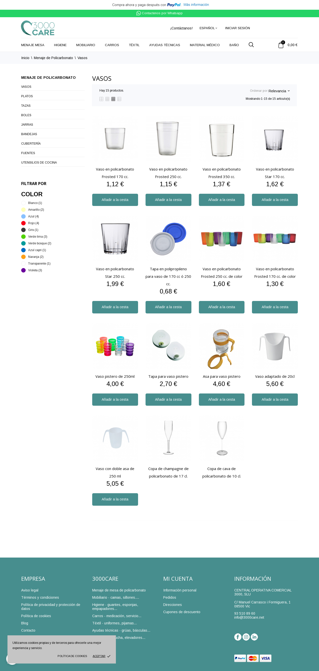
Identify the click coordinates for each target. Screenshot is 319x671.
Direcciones (172, 605)
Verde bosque (39, 243)
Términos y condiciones (40, 597)
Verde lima (37, 236)
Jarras (27, 124)
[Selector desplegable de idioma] (209, 28)
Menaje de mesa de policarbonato (119, 590)
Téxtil (134, 45)
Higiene (60, 45)
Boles (26, 115)
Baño (234, 45)
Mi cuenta (178, 578)
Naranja (36, 257)
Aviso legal (29, 590)
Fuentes (28, 153)
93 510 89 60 (244, 613)
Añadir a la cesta (115, 200)
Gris (33, 230)
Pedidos (169, 597)
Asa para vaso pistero (221, 376)
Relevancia (279, 91)
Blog (24, 623)
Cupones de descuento (181, 612)
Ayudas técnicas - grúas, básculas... (121, 630)
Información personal (179, 590)
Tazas (26, 105)
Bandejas (29, 134)
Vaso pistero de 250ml (115, 376)
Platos (27, 96)
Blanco (35, 203)
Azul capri (37, 250)
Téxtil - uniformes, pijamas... (114, 623)
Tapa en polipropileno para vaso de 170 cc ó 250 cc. (168, 276)
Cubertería (31, 143)
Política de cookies (72, 656)
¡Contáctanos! (181, 28)
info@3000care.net (249, 617)
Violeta (35, 270)
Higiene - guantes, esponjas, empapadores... (115, 607)
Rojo (33, 223)
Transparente (39, 263)
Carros (112, 45)
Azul (33, 216)
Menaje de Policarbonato (48, 78)
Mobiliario (85, 45)
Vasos (26, 87)
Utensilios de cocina (39, 162)
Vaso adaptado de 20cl (275, 376)
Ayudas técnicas (164, 45)
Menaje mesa (32, 45)
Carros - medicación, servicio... (116, 616)
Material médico (205, 45)
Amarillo (36, 209)
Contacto (28, 630)
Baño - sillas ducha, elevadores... (118, 638)
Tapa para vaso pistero (168, 376)
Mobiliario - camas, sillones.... (115, 597)
